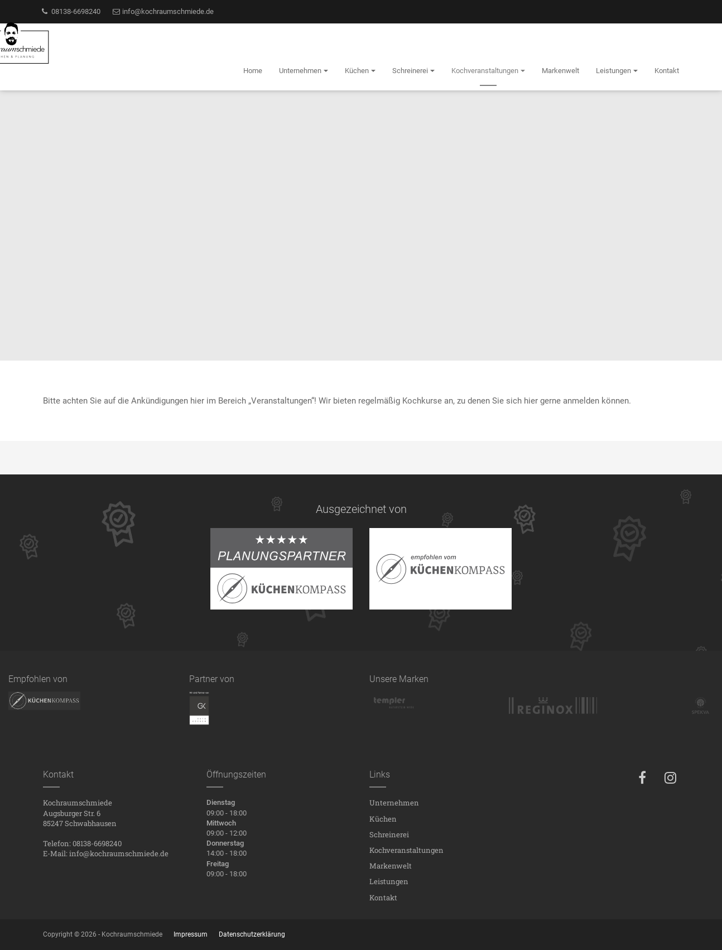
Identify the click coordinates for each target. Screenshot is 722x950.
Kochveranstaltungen (406, 850)
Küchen (383, 819)
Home (252, 70)
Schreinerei (389, 834)
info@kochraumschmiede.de (163, 11)
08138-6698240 (70, 11)
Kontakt (383, 898)
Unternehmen (394, 803)
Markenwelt (390, 866)
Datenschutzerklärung (252, 934)
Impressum (191, 934)
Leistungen (388, 881)
